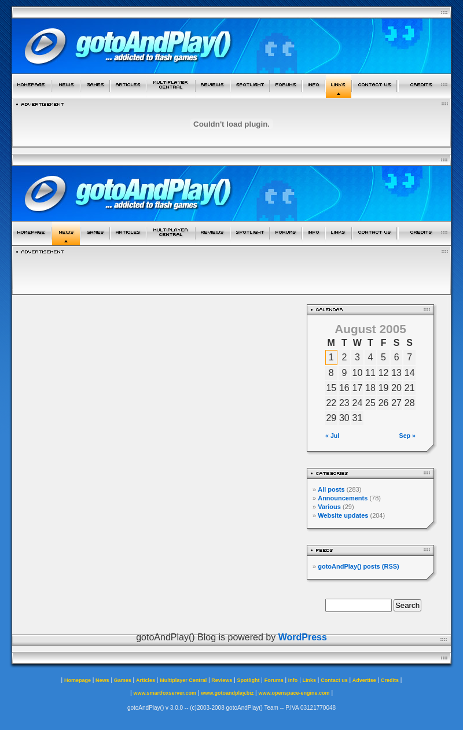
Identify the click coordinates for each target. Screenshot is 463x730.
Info (293, 680)
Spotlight (248, 680)
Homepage (77, 680)
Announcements (343, 498)
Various (329, 506)
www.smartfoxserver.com (164, 693)
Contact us (334, 680)
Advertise (364, 680)
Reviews (221, 680)
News (102, 680)
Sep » (407, 435)
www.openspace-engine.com (293, 693)
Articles (145, 680)
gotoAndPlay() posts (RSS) (358, 566)
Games (122, 680)
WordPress (302, 637)
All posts (331, 489)
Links (310, 680)
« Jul (332, 435)
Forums (274, 680)
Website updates (343, 515)
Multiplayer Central (183, 680)
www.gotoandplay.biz (227, 693)
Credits (390, 680)
